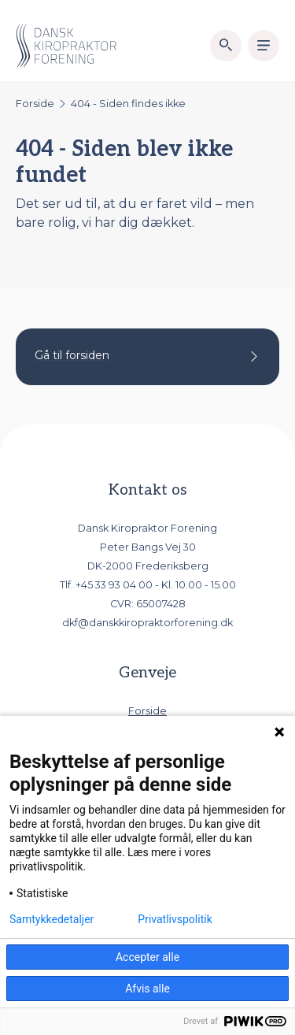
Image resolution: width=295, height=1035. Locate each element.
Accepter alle (147, 957)
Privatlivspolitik (175, 919)
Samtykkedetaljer (51, 919)
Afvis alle (147, 988)
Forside (35, 103)
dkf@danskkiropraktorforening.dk (147, 623)
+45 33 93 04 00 (114, 585)
